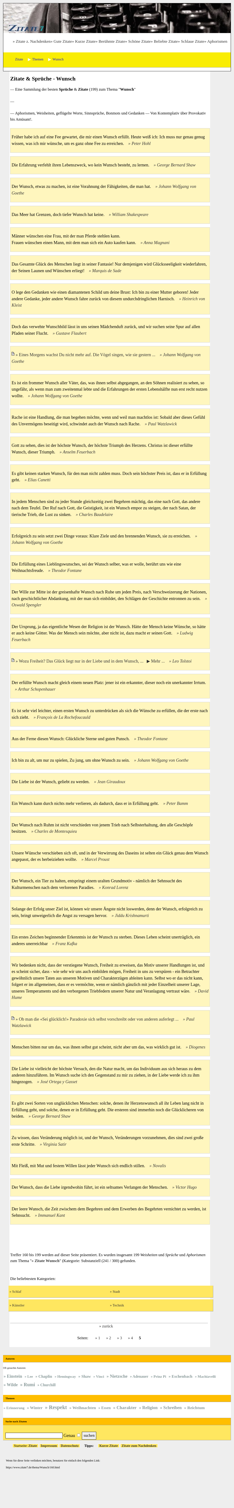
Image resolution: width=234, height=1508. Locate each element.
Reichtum (196, 1407)
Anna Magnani (157, 242)
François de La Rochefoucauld (63, 717)
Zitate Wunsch (47, 1261)
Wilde (12, 1384)
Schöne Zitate (139, 41)
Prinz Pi (160, 1376)
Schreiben (172, 1407)
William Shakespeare (130, 214)
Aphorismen (217, 41)
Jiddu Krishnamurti (132, 915)
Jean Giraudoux (111, 781)
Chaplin (45, 1376)
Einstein (14, 1376)
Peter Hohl (141, 143)
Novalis (159, 1165)
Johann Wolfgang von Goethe (56, 395)
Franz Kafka (66, 943)
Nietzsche (119, 1376)
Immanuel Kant (51, 1215)
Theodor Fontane (66, 570)
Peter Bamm (177, 803)
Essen (106, 1408)
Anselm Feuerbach (79, 452)
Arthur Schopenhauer (37, 689)
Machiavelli (207, 1376)
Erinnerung (15, 1408)
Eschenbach (182, 1376)
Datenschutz (70, 1446)
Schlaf (16, 1291)
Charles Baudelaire (96, 514)
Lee (30, 1376)
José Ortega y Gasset (58, 1081)
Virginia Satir (54, 1144)
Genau (69, 1435)
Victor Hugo (186, 1187)
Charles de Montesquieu (55, 831)
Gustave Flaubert (71, 333)
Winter (36, 1407)
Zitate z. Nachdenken (33, 41)
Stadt (116, 1291)
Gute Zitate (63, 41)
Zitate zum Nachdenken (139, 1446)
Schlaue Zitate (192, 41)
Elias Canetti (39, 479)
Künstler (18, 1305)
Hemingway (66, 1376)
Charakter (127, 1407)
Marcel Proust (97, 859)
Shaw (86, 1376)
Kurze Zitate (85, 41)
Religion (150, 1407)
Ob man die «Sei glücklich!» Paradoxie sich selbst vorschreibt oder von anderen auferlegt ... (99, 1019)
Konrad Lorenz (115, 887)
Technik (118, 1305)
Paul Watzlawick (162, 424)
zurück (107, 1326)
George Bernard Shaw (176, 165)
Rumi (29, 1384)
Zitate (32, 1446)
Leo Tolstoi (182, 661)
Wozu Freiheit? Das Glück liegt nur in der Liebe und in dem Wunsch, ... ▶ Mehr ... (92, 661)
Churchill (48, 1385)
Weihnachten (84, 1407)
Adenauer (140, 1376)
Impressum (49, 1446)
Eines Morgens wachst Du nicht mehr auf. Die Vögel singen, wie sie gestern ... (87, 354)
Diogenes (197, 1047)
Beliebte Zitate (166, 41)
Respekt (58, 1407)
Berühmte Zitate (112, 41)
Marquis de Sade (106, 270)
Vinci (100, 1376)
